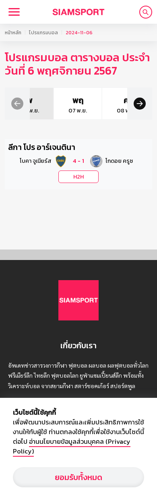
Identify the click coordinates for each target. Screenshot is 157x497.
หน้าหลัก (13, 32)
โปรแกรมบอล (43, 32)
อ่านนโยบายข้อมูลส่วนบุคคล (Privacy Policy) (71, 446)
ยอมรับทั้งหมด (78, 477)
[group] (53, 103)
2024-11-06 (79, 32)
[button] (17, 103)
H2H (78, 177)
